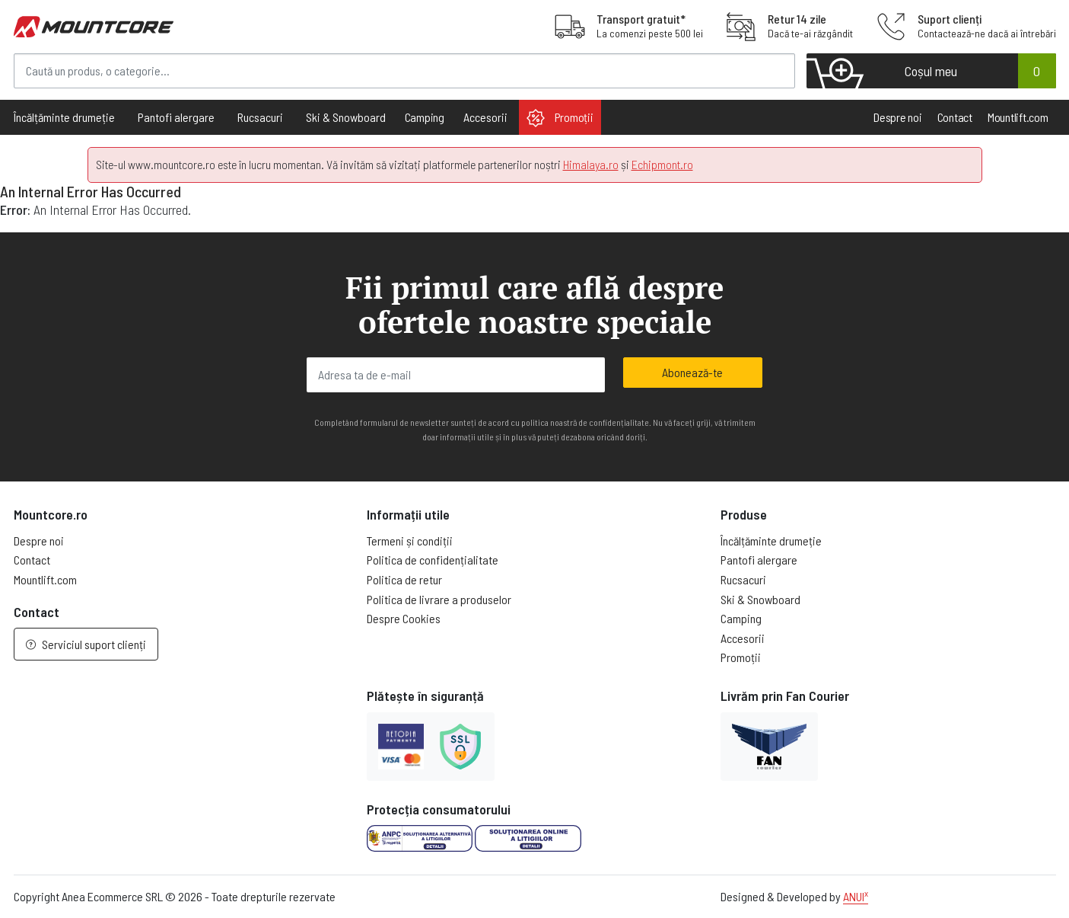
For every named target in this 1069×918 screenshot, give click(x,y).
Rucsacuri (743, 579)
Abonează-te (692, 372)
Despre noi (897, 117)
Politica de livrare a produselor (439, 599)
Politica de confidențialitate (432, 559)
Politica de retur (404, 579)
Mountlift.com (1018, 117)
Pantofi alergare (759, 559)
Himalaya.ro (591, 164)
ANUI (855, 896)
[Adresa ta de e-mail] (456, 374)
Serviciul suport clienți (86, 644)
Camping (424, 117)
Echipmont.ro (662, 164)
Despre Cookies (404, 618)
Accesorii (743, 638)
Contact (954, 117)
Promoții (560, 118)
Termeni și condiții (410, 540)
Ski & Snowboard (760, 599)
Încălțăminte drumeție (771, 540)
